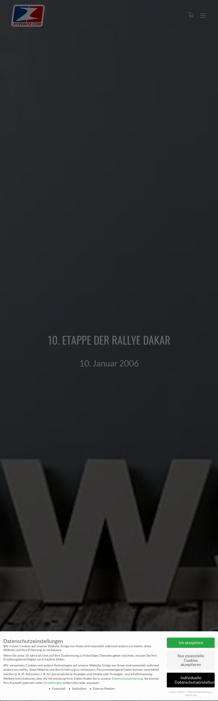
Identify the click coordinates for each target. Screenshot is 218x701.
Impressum (191, 693)
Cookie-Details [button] (176, 690)
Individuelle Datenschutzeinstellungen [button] (195, 678)
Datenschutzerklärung (127, 677)
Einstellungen (52, 681)
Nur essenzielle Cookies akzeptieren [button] (191, 658)
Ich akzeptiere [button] (191, 641)
